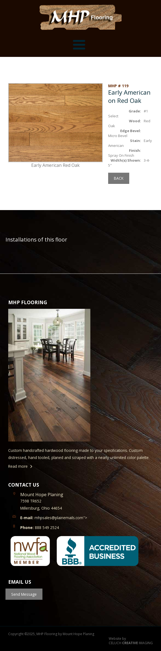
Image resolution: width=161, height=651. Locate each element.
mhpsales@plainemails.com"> (53, 517)
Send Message (24, 594)
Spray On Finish (121, 155)
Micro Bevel (117, 135)
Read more (18, 466)
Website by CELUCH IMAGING (131, 641)
